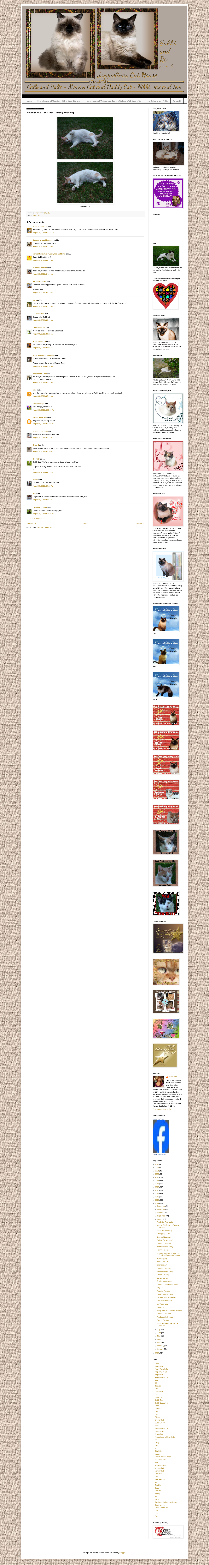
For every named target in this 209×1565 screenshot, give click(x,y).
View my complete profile (162, 1109)
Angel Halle (159, 1375)
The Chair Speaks (40, 507)
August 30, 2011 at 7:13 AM (43, 382)
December (161, 1206)
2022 (157, 1168)
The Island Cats (39, 328)
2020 (157, 1174)
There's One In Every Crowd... (168, 1285)
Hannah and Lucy (40, 374)
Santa (157, 1488)
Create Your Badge (159, 1154)
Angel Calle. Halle (161, 1369)
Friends (157, 1417)
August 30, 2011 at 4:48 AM (43, 274)
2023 (157, 1164)
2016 (157, 1187)
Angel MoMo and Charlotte (43, 355)
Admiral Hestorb (39, 341)
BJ (156, 1383)
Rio (156, 1482)
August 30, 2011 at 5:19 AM (43, 293)
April (159, 1339)
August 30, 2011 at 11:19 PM (43, 514)
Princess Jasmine (40, 268)
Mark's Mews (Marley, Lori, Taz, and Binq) (49, 254)
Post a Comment (36, 519)
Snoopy (157, 1494)
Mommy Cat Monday (164, 1230)
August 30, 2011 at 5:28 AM (43, 306)
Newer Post (31, 523)
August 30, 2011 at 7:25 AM (43, 396)
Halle (157, 1426)
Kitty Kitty (158, 1451)
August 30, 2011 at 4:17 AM (43, 260)
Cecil (157, 1395)
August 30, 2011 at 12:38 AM (43, 233)
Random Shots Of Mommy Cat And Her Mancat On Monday (168, 1254)
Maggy (157, 1454)
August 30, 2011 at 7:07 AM (43, 366)
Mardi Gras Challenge (163, 1457)
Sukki (157, 1499)
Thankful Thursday (164, 1244)
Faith (157, 1414)
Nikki (156, 1477)
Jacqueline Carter (159, 1119)
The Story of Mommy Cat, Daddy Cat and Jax (112, 100)
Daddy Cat (36, 215)
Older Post (140, 523)
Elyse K (36, 445)
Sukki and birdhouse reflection (166, 1502)
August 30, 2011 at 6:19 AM (43, 320)
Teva (156, 1511)
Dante (157, 1406)
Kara (156, 1446)
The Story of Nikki (157, 100)
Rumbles (158, 1485)
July (159, 1330)
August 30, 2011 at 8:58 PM (43, 500)
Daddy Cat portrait (161, 1403)
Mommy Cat (159, 1468)
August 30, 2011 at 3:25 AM (43, 246)
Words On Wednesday (165, 1222)
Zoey (157, 1516)
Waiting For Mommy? (165, 1240)
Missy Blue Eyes (161, 1465)
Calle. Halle (159, 1392)
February (160, 1346)
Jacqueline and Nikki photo (165, 1437)
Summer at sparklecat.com (43, 240)
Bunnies (158, 1386)
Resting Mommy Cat (164, 1281)
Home (28, 100)
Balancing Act (162, 1265)
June (159, 1333)
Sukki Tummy (160, 1505)
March (159, 1343)
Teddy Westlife (38, 314)
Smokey (158, 1491)
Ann (156, 1380)
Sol (156, 1496)
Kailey (157, 1443)
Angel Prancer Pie (40, 226)
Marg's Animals (160, 1460)
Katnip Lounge (38, 404)
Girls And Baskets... (164, 1237)
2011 (157, 1203)
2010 (157, 1353)
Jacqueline (173, 1077)
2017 (157, 1184)
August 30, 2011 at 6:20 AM (43, 334)
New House (159, 1474)
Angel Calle (159, 1366)
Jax (156, 1440)
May (159, 1336)
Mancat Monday (163, 1278)
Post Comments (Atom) (45, 527)
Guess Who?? (160, 1423)
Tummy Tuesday (163, 1250)
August (160, 1219)
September (161, 1216)
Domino (157, 1409)
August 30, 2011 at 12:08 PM (43, 410)
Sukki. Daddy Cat (161, 1508)
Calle (157, 1389)
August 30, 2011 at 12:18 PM (43, 424)
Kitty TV (160, 1288)
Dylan (157, 1411)
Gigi (34, 494)
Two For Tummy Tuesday (166, 1297)
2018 (157, 1181)
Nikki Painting (160, 1479)
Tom (156, 1513)
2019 (157, 1177)
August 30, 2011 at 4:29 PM (43, 472)
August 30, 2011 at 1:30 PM (43, 451)
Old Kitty (36, 459)
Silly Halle (160, 1307)
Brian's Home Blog (40, 431)
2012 (157, 1200)
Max (156, 1462)
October (160, 1213)
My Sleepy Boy (162, 1304)
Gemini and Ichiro (40, 417)
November (161, 1209)
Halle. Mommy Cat (162, 1428)
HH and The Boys (40, 282)
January (160, 1349)
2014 (157, 1194)
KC (156, 1448)
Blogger (122, 1553)
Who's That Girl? (163, 1262)
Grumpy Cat (159, 1420)
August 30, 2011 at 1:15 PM (43, 438)
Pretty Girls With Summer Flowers (169, 1310)
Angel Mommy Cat (162, 1377)
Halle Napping (162, 1259)
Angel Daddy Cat (161, 1372)
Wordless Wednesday (165, 1247)
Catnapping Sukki (163, 1234)
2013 (157, 1197)
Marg (35, 300)
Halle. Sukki (159, 1431)
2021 (157, 1171)
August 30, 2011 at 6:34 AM (43, 348)
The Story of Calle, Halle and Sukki (58, 100)
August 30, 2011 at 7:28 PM (43, 486)
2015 (157, 1190)
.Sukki (157, 1363)
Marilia (35, 480)
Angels (177, 100)
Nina (34, 390)
